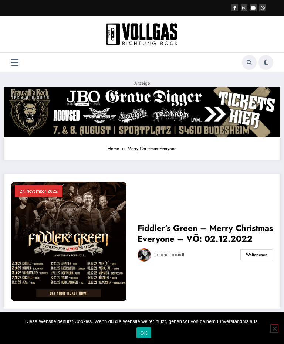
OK (143, 333)
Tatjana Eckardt (169, 255)
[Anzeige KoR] (142, 111)
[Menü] (14, 63)
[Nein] (274, 328)
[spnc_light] (265, 62)
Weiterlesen (256, 255)
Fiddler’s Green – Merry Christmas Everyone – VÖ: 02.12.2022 (205, 234)
